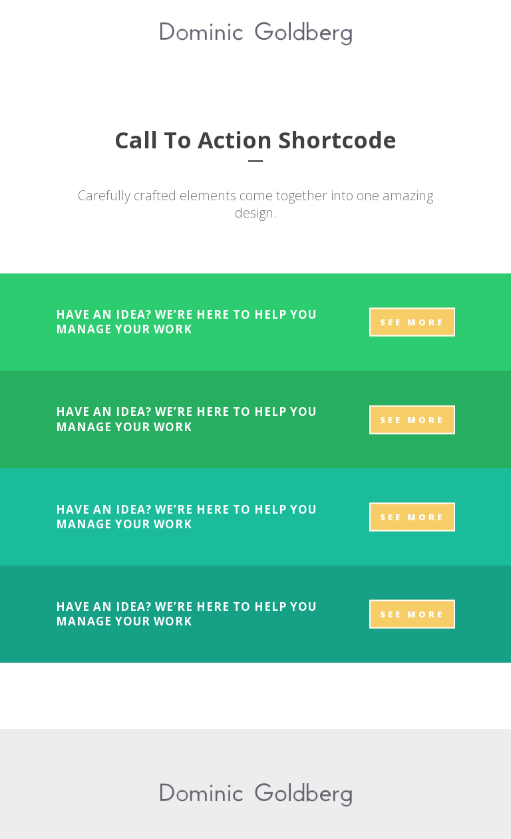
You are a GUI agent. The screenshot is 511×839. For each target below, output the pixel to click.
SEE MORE (412, 322)
